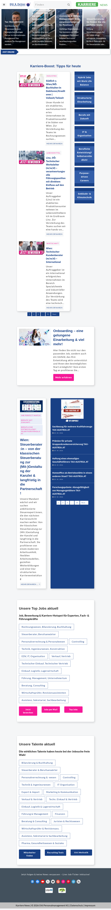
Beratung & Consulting (34, 822)
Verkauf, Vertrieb (62, 656)
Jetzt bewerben (28, 711)
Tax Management (14, 22)
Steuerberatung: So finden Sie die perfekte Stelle (96, 22)
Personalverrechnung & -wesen (39, 778)
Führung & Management (35, 815)
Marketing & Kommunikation (63, 792)
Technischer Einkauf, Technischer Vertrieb (45, 663)
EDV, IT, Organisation (34, 656)
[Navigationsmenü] (4, 4)
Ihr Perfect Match (31, 415)
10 (77, 510)
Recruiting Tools (55, 854)
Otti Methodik (81, 854)
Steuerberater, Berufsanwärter (39, 634)
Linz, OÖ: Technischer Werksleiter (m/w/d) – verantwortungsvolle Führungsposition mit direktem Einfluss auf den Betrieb (55, 172)
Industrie (52, 75)
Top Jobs (73, 710)
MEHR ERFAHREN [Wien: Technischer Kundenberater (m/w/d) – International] (55, 307)
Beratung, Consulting (34, 685)
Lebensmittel (53, 152)
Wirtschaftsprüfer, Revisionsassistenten (44, 693)
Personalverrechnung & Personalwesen (44, 641)
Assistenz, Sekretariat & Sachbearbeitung (45, 837)
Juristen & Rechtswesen (67, 822)
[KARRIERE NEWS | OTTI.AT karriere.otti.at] (92, 4)
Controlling (79, 641)
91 (48, 313)
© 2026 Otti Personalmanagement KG (50, 907)
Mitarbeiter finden (30, 855)
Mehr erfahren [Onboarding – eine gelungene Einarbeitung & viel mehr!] (63, 376)
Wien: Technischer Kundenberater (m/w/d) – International (55, 254)
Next (55, 313)
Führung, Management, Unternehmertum (45, 678)
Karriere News (23, 907)
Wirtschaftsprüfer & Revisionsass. (41, 829)
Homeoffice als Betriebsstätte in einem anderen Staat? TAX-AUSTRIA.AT (69, 478)
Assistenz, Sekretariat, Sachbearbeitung (44, 700)
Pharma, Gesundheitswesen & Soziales (43, 844)
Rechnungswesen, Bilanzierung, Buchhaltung (47, 626)
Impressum (89, 907)
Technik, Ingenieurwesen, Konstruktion (44, 648)
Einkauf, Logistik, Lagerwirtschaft (40, 670)
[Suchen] (50, 4)
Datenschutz (76, 907)
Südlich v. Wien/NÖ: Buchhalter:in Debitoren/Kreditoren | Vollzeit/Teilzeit (56, 88)
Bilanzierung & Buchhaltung (37, 763)
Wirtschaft (53, 242)
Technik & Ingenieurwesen (36, 785)
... (43, 313)
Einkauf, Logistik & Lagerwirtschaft (41, 807)
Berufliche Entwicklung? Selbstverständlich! (31, 429)
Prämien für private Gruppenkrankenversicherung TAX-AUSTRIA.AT (71, 445)
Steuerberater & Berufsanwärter (40, 770)
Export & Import (31, 792)
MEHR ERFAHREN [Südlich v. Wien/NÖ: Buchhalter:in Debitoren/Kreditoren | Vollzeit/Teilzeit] (55, 143)
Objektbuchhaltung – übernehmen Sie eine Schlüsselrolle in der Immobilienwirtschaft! (42, 19)
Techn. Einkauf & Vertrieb (64, 800)
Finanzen (60, 815)
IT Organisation (67, 785)
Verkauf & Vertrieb (32, 800)
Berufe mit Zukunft (26, 420)
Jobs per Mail (51, 710)
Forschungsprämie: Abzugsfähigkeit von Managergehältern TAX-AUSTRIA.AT (71, 497)
